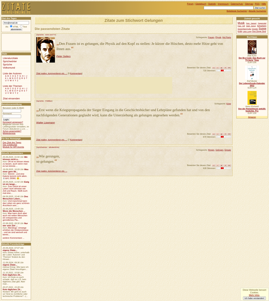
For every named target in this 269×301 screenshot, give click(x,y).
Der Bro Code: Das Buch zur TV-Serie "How (252, 59)
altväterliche (54, 147)
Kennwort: (7, 113)
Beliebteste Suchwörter (237, 11)
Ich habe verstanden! (254, 298)
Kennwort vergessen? (13, 122)
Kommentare (76, 73)
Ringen (211, 150)
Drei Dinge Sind (259, 31)
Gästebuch (200, 4)
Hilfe (264, 4)
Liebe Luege (247, 31)
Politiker (48, 101)
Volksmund (9, 67)
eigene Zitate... (10, 250)
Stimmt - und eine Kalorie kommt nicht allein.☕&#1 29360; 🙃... (15, 176)
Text (25, 27)
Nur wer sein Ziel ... (15, 224)
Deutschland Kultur (244, 29)
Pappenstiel (262, 23)
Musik (241, 22)
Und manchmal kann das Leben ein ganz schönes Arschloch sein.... (16, 203)
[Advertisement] (104, 85)
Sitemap (249, 4)
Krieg (228, 104)
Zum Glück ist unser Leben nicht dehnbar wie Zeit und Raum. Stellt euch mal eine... (15, 189)
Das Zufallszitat (10, 145)
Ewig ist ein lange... (16, 183)
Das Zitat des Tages (12, 142)
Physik (218, 37)
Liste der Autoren (12, 73)
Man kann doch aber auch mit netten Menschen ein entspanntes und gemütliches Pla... (15, 216)
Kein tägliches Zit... (12, 275)
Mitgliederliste (9, 133)
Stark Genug (251, 26)
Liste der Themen (12, 86)
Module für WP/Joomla (13, 147)
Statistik (212, 4)
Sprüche (40, 35)
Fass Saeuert (251, 23)
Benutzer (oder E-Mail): (13, 108)
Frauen (211, 37)
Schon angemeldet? (12, 131)
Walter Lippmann (45, 122)
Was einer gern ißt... (15, 170)
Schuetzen (261, 26)
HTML (15, 27)
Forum (190, 4)
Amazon (252, 117)
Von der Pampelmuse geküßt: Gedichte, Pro (252, 110)
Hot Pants (226, 37)
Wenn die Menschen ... (14, 211)
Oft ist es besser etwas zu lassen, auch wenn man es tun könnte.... (16, 163)
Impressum (223, 4)
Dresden (255, 29)
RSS (257, 4)
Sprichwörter (42, 147)
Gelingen (219, 150)
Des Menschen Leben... (15, 197)
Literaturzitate (10, 58)
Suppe (262, 28)
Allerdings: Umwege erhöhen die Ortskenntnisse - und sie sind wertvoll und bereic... (15, 231)
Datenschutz (237, 4)
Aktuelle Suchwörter (257, 11)
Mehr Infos (254, 295)
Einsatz (228, 150)
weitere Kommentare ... (13, 238)
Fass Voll (241, 26)
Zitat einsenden (11, 98)
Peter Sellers (63, 56)
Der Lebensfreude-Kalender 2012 (252, 84)
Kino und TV (50, 35)
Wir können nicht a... (15, 158)
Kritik (240, 31)
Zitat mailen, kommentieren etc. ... (51, 73)
